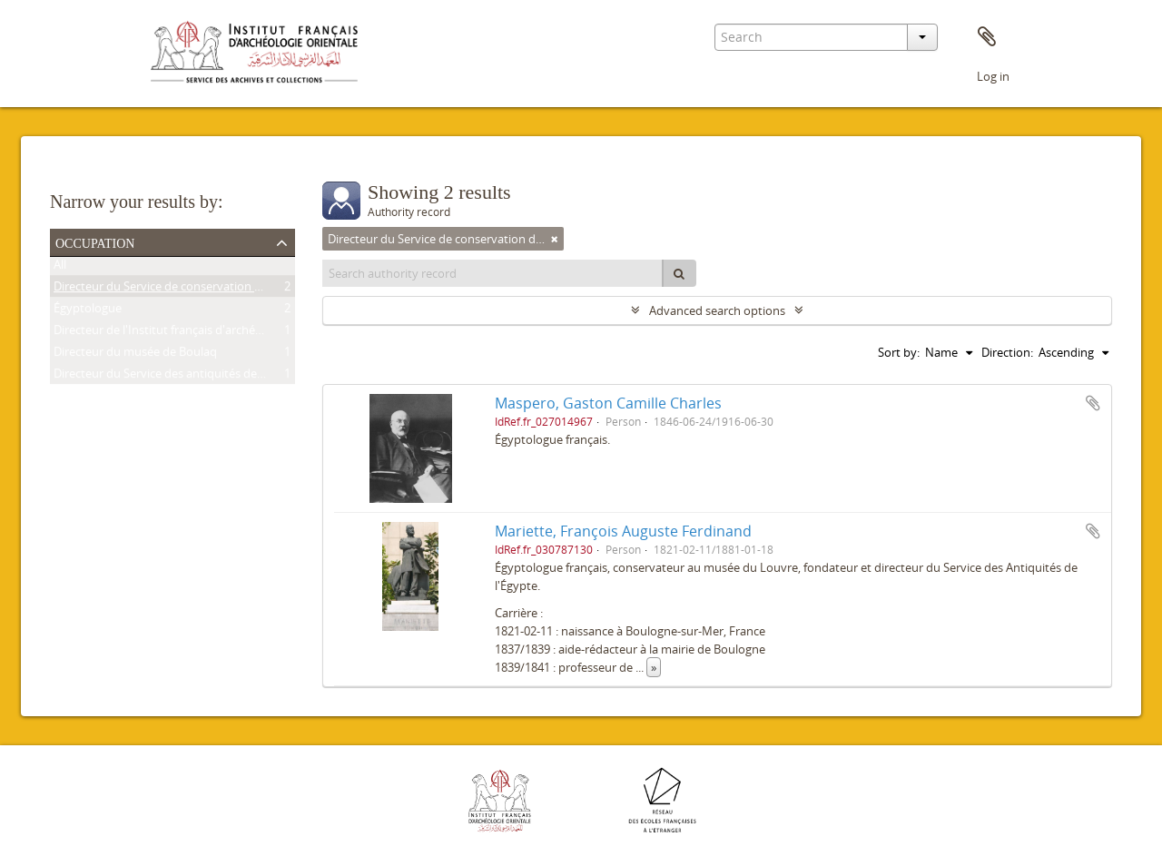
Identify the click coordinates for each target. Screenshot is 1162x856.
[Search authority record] (493, 273)
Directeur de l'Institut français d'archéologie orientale (196, 333)
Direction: (1007, 352)
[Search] (679, 273)
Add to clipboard (1093, 403)
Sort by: (899, 352)
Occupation (94, 241)
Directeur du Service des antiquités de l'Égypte (178, 377)
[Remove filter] (554, 239)
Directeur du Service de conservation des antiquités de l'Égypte (223, 289)
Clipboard (986, 37)
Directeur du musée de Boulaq (135, 355)
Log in (993, 76)
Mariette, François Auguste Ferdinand (623, 531)
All (60, 268)
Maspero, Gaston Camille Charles (608, 403)
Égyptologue (88, 311)
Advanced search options (717, 310)
